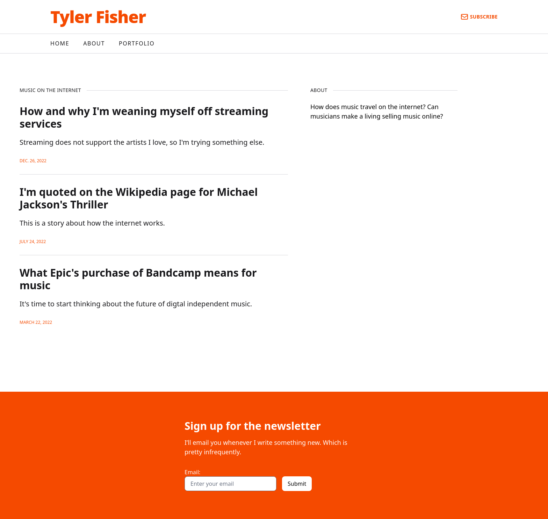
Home (59, 43)
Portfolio (137, 43)
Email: (192, 472)
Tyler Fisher (98, 16)
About (94, 43)
